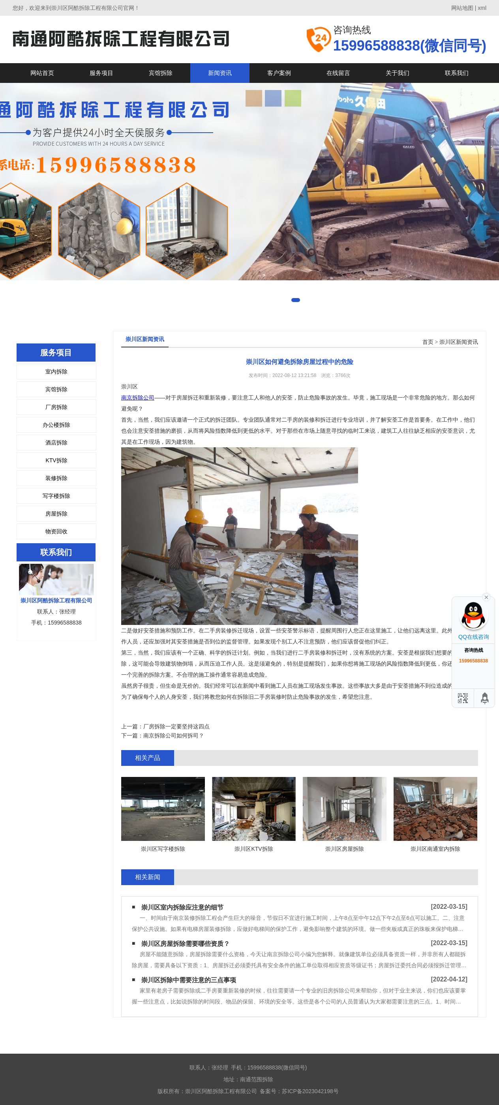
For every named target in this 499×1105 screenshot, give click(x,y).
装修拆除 (56, 478)
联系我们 (457, 72)
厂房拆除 (56, 407)
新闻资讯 (220, 72)
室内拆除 (56, 371)
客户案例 (279, 72)
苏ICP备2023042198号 (310, 1091)
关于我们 (397, 72)
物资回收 (56, 531)
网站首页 (42, 72)
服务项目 (101, 72)
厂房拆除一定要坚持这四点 (176, 726)
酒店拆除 (56, 442)
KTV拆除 (56, 460)
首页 (427, 342)
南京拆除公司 (137, 397)
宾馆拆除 (161, 72)
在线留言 (338, 72)
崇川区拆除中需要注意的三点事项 (188, 980)
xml (482, 8)
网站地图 (462, 8)
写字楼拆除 (56, 496)
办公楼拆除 (56, 425)
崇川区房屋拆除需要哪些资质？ (185, 943)
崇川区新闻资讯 (458, 342)
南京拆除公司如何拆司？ (173, 735)
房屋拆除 (56, 513)
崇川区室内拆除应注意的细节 (182, 907)
